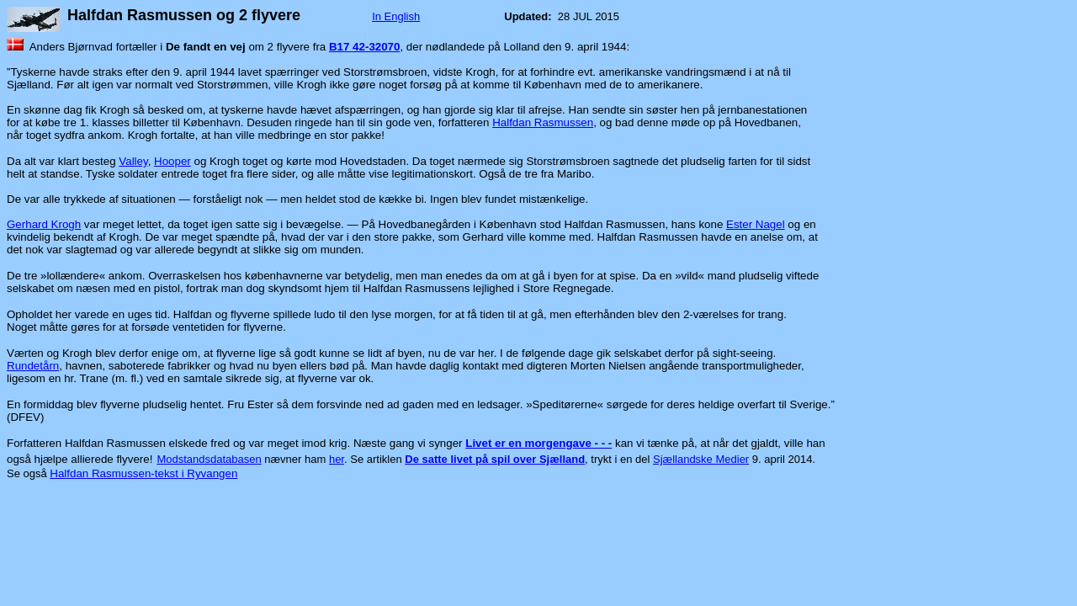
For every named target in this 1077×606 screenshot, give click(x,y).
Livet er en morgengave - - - (538, 443)
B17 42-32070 (364, 46)
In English (396, 16)
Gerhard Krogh (44, 224)
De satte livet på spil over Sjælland (495, 459)
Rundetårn (33, 365)
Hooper (172, 161)
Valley (133, 161)
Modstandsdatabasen (209, 459)
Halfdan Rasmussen (542, 122)
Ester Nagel (755, 224)
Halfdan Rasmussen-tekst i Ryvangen (143, 473)
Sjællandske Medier (701, 459)
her (336, 459)
